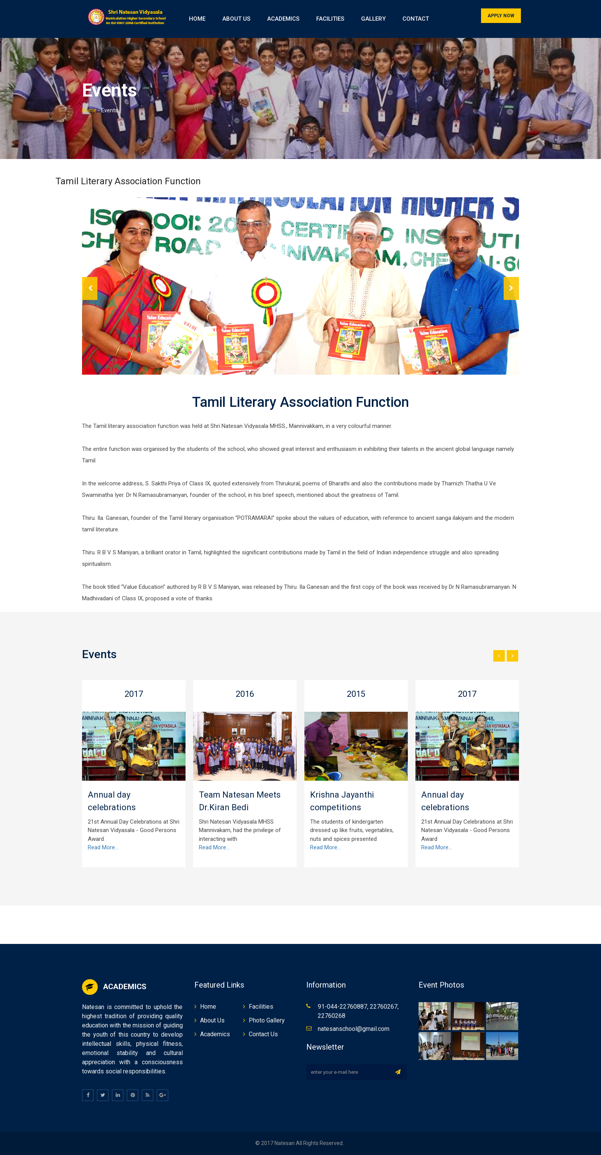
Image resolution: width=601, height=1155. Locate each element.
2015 (356, 694)
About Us (236, 18)
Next (511, 288)
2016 (245, 694)
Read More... (103, 847)
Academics (283, 18)
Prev (89, 288)
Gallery (373, 18)
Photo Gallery (267, 1020)
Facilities (330, 18)
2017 (134, 694)
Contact (415, 18)
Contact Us (263, 1034)
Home (197, 18)
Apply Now (501, 15)
